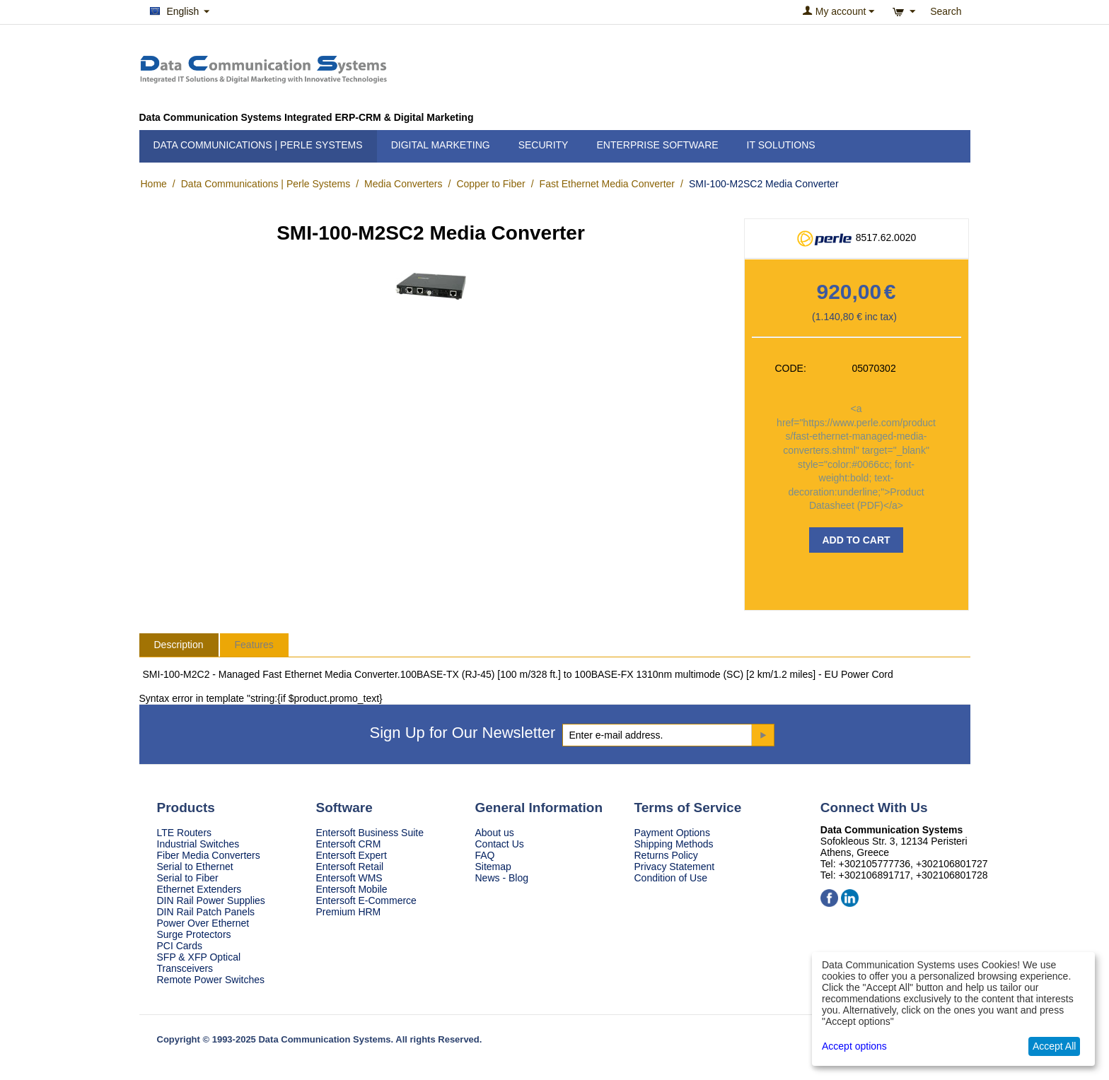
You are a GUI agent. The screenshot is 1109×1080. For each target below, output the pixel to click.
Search (945, 11)
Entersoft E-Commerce (366, 900)
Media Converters (403, 183)
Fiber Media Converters (208, 855)
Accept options (854, 1046)
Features (254, 644)
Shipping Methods (674, 844)
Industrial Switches (198, 844)
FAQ (485, 855)
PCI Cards (180, 945)
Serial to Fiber (188, 878)
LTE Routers (184, 832)
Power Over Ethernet (203, 923)
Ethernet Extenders (199, 889)
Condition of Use (671, 878)
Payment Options (672, 832)
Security (543, 145)
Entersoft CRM (348, 844)
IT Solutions (781, 145)
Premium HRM (348, 911)
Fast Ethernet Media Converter (607, 183)
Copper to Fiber (490, 183)
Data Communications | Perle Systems (258, 145)
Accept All (1054, 1046)
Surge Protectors (194, 934)
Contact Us (499, 844)
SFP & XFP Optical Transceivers (199, 962)
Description (179, 644)
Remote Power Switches (211, 979)
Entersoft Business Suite (370, 832)
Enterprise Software (657, 145)
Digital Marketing (440, 145)
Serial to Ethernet (195, 866)
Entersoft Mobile (352, 889)
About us (494, 832)
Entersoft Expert (351, 855)
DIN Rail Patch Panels (206, 911)
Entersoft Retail (350, 866)
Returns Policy (666, 855)
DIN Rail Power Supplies (211, 900)
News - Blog (501, 878)
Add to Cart (856, 540)
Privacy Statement (674, 866)
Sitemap (493, 866)
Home (154, 183)
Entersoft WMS (349, 878)
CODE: (790, 368)
